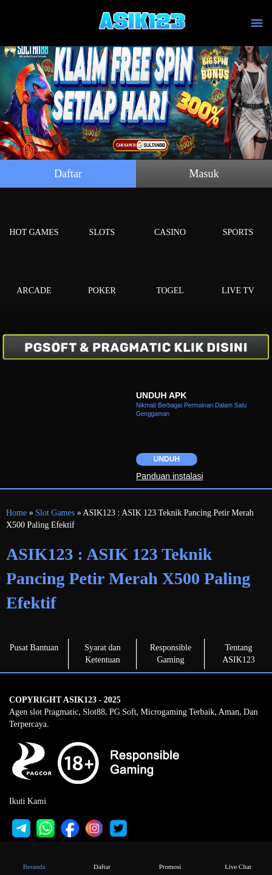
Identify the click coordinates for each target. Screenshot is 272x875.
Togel (170, 276)
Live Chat (238, 858)
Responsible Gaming (170, 653)
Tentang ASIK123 (238, 653)
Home (16, 512)
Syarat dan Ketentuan (102, 653)
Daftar (68, 174)
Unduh (167, 459)
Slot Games (55, 512)
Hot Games (34, 218)
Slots (102, 218)
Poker (102, 276)
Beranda (34, 858)
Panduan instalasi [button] (169, 476)
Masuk (204, 174)
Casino (170, 218)
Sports (238, 218)
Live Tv (238, 276)
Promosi (170, 858)
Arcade (34, 276)
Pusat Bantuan (34, 647)
